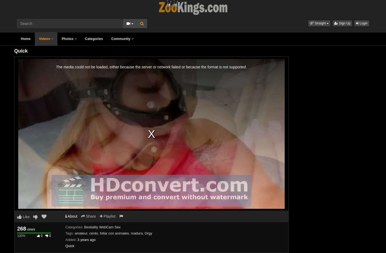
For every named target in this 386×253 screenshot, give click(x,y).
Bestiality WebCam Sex (102, 227)
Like (23, 217)
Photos (69, 39)
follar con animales (114, 233)
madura (137, 233)
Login (362, 23)
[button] (319, 23)
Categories (94, 39)
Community (122, 39)
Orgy (148, 233)
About (71, 216)
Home (26, 39)
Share (88, 216)
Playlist (108, 216)
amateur (81, 233)
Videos (46, 39)
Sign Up (342, 23)
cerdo (93, 233)
